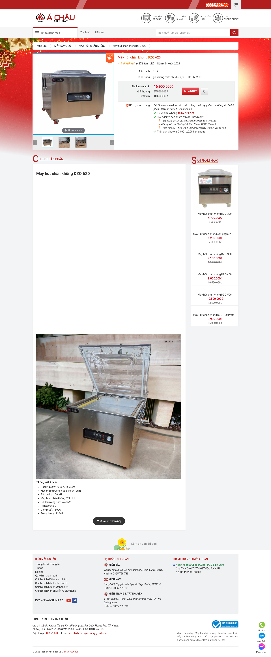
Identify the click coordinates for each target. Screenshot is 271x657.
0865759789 (52, 633)
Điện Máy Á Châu (70, 652)
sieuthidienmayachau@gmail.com (88, 633)
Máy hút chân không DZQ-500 (215, 294)
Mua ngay (190, 91)
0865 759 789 (186, 113)
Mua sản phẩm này (109, 521)
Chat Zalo (261, 637)
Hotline (261, 627)
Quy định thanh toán (46, 575)
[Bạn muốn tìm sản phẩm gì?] (193, 32)
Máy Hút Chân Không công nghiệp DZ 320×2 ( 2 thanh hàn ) (226, 234)
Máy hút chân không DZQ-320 (215, 213)
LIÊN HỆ (99, 32)
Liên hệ (39, 571)
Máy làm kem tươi (227, 633)
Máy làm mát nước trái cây (211, 640)
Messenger (261, 648)
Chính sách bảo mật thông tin (51, 587)
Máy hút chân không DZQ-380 (215, 254)
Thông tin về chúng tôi (47, 564)
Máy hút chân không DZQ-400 (215, 274)
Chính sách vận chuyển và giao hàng (55, 590)
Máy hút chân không (205, 633)
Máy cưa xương (185, 633)
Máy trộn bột (221, 636)
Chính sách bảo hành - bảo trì (51, 583)
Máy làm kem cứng (186, 636)
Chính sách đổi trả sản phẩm (51, 579)
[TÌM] (234, 32)
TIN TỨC (85, 32)
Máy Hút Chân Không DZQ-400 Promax (215, 314)
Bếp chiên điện (206, 636)
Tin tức (39, 568)
